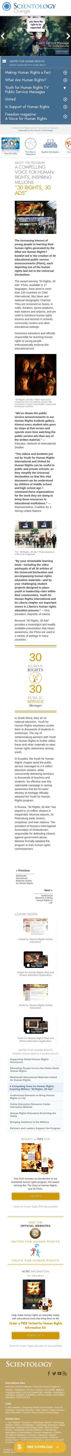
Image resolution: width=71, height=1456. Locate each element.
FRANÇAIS (20, 1390)
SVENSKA (58, 1392)
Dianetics (26, 1422)
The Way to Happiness (30, 146)
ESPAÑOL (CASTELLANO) (39, 1395)
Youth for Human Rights (31, 1440)
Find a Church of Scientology (45, 1412)
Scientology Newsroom (47, 1425)
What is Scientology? (24, 1425)
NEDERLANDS (14, 1392)
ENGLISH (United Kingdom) (46, 1386)
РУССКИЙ (49, 1390)
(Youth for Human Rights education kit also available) (35, 1346)
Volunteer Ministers (25, 1410)
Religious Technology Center (30, 1427)
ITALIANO (10, 1397)
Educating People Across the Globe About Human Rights (34, 1069)
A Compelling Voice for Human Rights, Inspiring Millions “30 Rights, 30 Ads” (32, 1087)
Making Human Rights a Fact (28, 72)
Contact (26, 1412)
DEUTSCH (28, 1392)
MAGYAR (38, 1392)
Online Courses (56, 1410)
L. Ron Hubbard (12, 1407)
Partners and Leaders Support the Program (35, 1128)
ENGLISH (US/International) (18, 1386)
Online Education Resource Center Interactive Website (30, 1105)
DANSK (9, 1390)
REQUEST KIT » (35, 1335)
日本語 (39, 1390)
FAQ (38, 1410)
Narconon (43, 1435)
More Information (13, 1412)
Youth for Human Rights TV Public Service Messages (27, 90)
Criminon (32, 1435)
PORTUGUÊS (23, 1397)
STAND (57, 1432)
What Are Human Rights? (25, 80)
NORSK (48, 1392)
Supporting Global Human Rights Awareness (29, 1061)
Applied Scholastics (50, 145)
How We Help (10, 153)
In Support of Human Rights (27, 107)
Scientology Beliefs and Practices (37, 1407)
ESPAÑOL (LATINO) (14, 1395)
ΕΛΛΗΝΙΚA (59, 1395)
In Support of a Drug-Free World (33, 1437)
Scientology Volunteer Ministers (28, 1430)
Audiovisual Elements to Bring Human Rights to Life (32, 1097)
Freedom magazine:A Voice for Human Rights (26, 116)
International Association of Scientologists (30, 1431)
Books (45, 1410)
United (10, 99)
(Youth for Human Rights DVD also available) (35, 1206)
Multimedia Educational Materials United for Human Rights (33, 1078)
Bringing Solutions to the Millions (29, 1122)
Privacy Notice (10, 1452)
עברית (30, 1389)
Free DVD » (36, 1196)
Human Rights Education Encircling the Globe (33, 1114)
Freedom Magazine (43, 1432)
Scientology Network (42, 1422)
